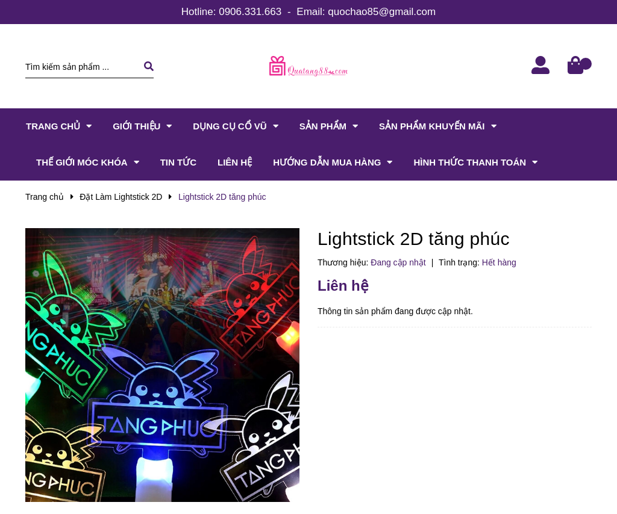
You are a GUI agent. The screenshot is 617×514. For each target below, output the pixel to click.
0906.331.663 (250, 11)
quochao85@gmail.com (382, 11)
